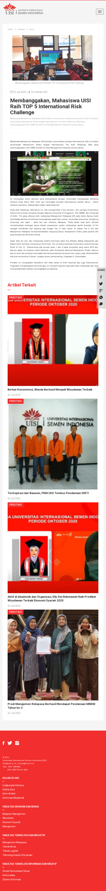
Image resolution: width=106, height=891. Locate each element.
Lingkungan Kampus (13, 785)
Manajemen (9, 826)
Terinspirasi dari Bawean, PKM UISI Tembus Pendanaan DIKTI (48, 493)
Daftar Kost (9, 789)
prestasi (21, 29)
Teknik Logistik (10, 850)
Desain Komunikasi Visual (16, 871)
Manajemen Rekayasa (14, 842)
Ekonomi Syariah (11, 822)
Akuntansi (8, 818)
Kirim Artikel (9, 793)
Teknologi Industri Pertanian (17, 855)
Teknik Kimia (9, 846)
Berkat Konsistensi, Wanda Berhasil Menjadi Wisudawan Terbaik (50, 389)
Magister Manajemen (14, 814)
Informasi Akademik (13, 797)
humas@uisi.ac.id (26, 763)
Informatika (9, 875)
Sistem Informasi (12, 879)
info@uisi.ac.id (9, 763)
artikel (10, 29)
